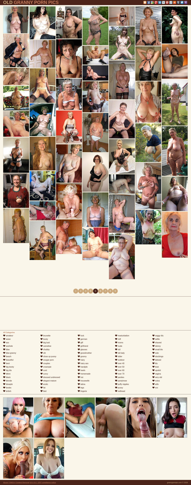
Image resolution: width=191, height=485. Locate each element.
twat (155, 367)
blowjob (8, 384)
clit (43, 353)
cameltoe (45, 346)
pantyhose (121, 381)
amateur (8, 336)
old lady (120, 353)
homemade (84, 374)
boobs (7, 388)
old (117, 349)
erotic (44, 384)
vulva (156, 381)
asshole (8, 346)
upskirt (156, 370)
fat (42, 388)
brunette (45, 336)
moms (119, 343)
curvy (44, 374)
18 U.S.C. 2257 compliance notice (43, 483)
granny (82, 356)
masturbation (122, 336)
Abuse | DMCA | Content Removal (16, 483)
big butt (45, 343)
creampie (45, 367)
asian (7, 339)
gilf (80, 343)
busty (44, 339)
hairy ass (83, 363)
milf (118, 339)
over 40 (119, 363)
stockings (157, 356)
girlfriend (83, 346)
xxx (155, 388)
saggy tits (157, 336)
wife (155, 384)
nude (118, 346)
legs (81, 388)
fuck (81, 336)
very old (157, 377)
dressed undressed (50, 377)
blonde (7, 381)
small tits (157, 349)
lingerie (82, 391)
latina (81, 384)
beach (7, 356)
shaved (156, 343)
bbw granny (9, 353)
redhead (120, 391)
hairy (81, 360)
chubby (45, 349)
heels (81, 370)
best (6, 363)
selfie (156, 339)
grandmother (85, 353)
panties (119, 377)
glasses (82, 349)
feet (43, 391)
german (82, 339)
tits (155, 363)
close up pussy (48, 356)
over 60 (119, 370)
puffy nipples (122, 384)
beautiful (8, 360)
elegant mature (48, 381)
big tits (7, 370)
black (7, 377)
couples (45, 363)
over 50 (119, 367)
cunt (43, 370)
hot (80, 377)
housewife (83, 381)
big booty (8, 367)
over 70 (119, 374)
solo (155, 353)
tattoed (156, 360)
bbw (6, 349)
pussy (119, 388)
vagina (156, 374)
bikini (6, 374)
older (118, 356)
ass (6, 343)
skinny (156, 346)
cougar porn (47, 360)
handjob (82, 367)
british (7, 391)
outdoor (120, 360)
